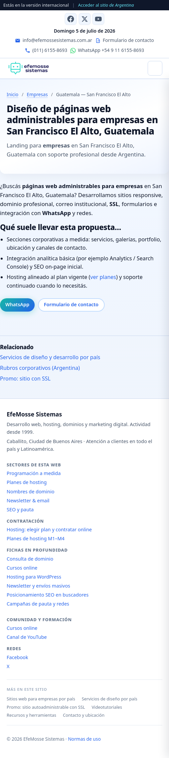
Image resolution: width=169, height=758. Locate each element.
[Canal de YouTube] (98, 19)
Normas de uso (84, 739)
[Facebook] (71, 19)
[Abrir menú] (155, 68)
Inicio (12, 94)
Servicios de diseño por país (109, 699)
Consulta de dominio (30, 559)
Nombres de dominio (30, 491)
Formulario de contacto (71, 304)
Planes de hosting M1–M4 (36, 538)
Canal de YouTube (27, 637)
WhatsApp (17, 304)
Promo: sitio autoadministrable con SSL (46, 707)
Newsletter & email (28, 500)
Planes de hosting (27, 482)
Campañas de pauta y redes (38, 604)
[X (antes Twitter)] (85, 19)
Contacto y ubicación (84, 715)
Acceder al (106, 5)
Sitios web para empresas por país (41, 699)
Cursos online (22, 568)
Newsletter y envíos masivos (38, 586)
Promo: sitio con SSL (25, 378)
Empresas (37, 94)
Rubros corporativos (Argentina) (40, 368)
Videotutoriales (107, 707)
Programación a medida (34, 473)
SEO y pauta (20, 509)
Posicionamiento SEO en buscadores (48, 595)
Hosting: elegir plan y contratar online (49, 529)
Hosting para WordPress (34, 577)
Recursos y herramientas (31, 715)
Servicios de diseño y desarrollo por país (50, 357)
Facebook (17, 657)
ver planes (103, 277)
